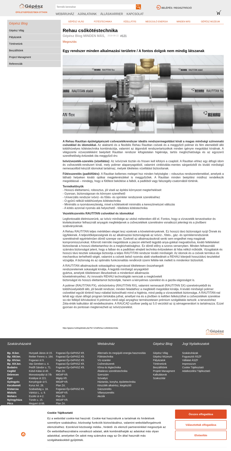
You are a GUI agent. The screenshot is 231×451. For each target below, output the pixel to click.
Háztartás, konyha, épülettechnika (116, 381)
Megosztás (70, 41)
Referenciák (16, 63)
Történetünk (16, 43)
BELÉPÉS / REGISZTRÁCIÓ (177, 7)
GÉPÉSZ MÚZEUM (210, 21)
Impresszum (189, 363)
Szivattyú (102, 378)
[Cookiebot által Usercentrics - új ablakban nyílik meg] (23, 444)
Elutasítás (201, 412)
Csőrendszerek (105, 363)
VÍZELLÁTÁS (129, 21)
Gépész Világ (16, 30)
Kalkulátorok (160, 374)
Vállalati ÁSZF (190, 360)
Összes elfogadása (201, 391)
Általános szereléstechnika (112, 371)
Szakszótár (159, 378)
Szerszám (103, 374)
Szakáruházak (190, 353)
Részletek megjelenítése (63, 443)
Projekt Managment (164, 371)
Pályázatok (15, 37)
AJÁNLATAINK (87, 13)
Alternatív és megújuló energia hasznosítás (121, 353)
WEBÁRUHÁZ (65, 13)
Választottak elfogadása (201, 401)
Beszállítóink (16, 50)
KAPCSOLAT (135, 13)
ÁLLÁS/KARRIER (111, 13)
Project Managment (20, 57)
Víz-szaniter (104, 360)
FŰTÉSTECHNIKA (103, 21)
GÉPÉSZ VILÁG (76, 21)
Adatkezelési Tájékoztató (196, 371)
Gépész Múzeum (162, 356)
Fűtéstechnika (105, 356)
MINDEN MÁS (183, 21)
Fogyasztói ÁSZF (191, 356)
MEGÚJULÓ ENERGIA (156, 21)
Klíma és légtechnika (109, 367)
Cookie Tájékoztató (193, 367)
